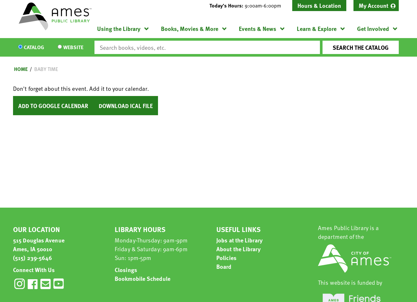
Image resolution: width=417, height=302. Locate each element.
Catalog (34, 47)
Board (224, 266)
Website (73, 47)
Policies (226, 257)
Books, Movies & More (189, 28)
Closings (126, 269)
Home (21, 69)
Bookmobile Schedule (142, 278)
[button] (247, 5)
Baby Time (46, 69)
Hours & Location (319, 5)
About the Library (238, 248)
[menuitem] (376, 5)
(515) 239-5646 (32, 257)
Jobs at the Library (239, 240)
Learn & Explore (317, 28)
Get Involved (373, 28)
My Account (373, 5)
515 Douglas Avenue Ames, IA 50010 (39, 244)
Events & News (257, 28)
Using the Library (118, 28)
